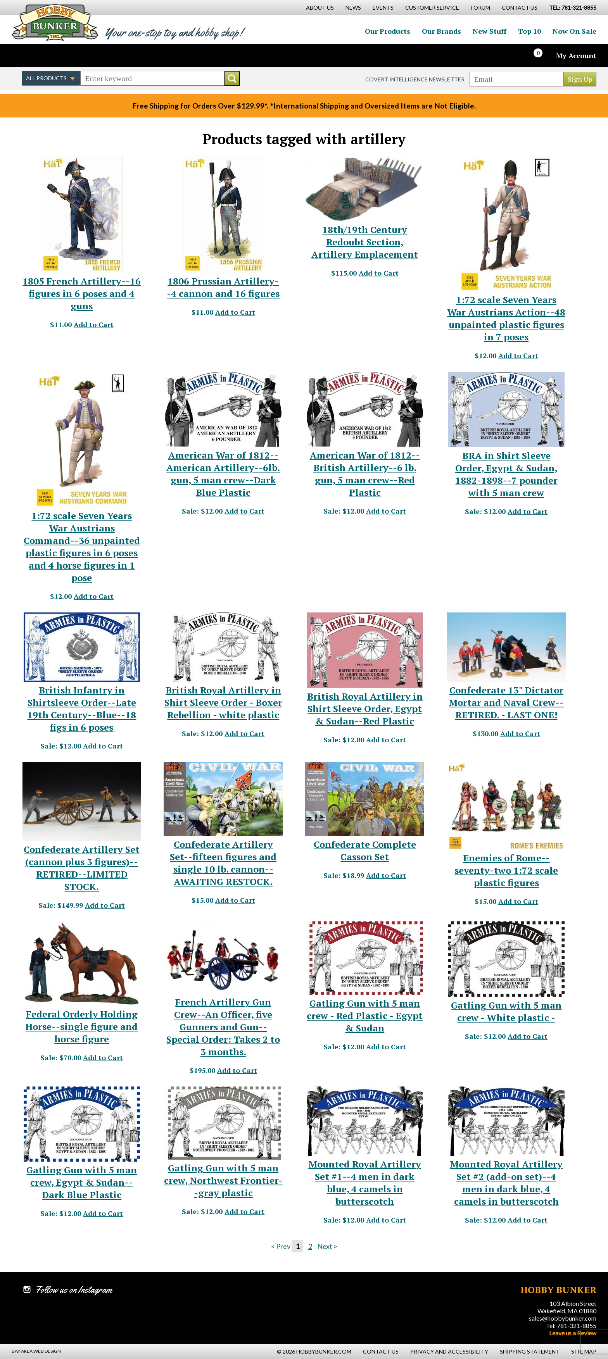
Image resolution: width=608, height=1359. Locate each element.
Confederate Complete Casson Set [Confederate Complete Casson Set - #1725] (365, 850)
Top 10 (529, 31)
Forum (480, 7)
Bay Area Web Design (36, 1351)
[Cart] (542, 55)
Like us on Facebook (29, 55)
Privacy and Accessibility (449, 1351)
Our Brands (441, 31)
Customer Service (432, 7)
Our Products (387, 31)
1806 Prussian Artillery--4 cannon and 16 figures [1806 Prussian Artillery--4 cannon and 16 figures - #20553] (223, 287)
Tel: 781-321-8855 (571, 1325)
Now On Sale (574, 31)
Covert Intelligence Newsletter (415, 79)
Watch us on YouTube (79, 55)
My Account (576, 55)
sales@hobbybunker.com (562, 1318)
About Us (320, 7)
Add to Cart (94, 324)
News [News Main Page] (353, 7)
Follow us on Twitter (45, 55)
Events (383, 7)
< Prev (280, 1246)
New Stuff (489, 31)
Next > (327, 1246)
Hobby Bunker (55, 22)
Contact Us (519, 7)
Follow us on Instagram (62, 55)
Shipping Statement (530, 1351)
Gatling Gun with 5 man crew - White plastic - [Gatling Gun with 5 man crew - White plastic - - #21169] (506, 1011)
